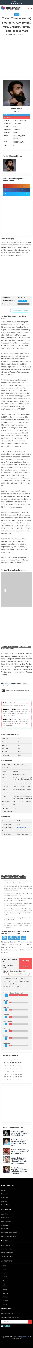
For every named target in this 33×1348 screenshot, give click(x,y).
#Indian (17, 14)
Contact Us (4, 1197)
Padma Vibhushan (6, 1221)
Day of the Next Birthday (7, 966)
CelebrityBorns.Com (23, 1337)
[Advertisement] (16, 57)
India (14, 126)
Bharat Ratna (5, 1229)
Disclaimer (4, 1194)
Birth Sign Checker (6, 1249)
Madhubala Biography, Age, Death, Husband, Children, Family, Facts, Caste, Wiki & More (19, 1160)
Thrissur (15, 123)
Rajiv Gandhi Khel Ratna (8, 1236)
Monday (6, 1007)
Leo (4, 1280)
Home (3, 1190)
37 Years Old (16, 129)
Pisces (5, 1304)
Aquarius (15, 132)
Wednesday (7, 1022)
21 (14, 120)
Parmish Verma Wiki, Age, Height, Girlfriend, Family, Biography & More (20, 1151)
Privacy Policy (5, 1205)
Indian (15, 768)
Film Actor (17, 111)
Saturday (24, 120)
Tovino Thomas (16, 109)
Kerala (19, 123)
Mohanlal (19, 831)
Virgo (4, 1284)
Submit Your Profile (7, 1256)
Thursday (6, 1029)
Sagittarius (6, 1293)
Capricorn (5, 1297)
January (16, 120)
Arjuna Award (5, 1225)
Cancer (5, 1276)
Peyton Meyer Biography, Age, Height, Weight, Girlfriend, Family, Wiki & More (20, 1142)
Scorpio (5, 1289)
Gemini (5, 1273)
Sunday (6, 1000)
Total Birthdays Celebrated (13, 993)
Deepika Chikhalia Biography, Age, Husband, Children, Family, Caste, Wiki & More (20, 1170)
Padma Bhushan (6, 1218)
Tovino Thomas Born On (9, 960)
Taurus (5, 1269)
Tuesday (6, 1014)
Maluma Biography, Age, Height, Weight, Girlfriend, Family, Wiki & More (20, 1133)
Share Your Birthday (7, 1253)
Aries (4, 1265)
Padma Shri (4, 1214)
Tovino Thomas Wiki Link (20, 310)
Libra (4, 1286)
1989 (20, 120)
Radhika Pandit (21, 827)
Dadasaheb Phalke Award (9, 1232)
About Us (4, 1201)
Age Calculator (5, 1245)
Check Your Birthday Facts (19, 974)
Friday (5, 1036)
